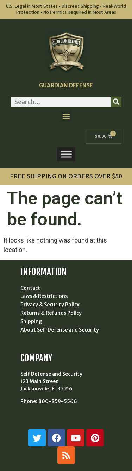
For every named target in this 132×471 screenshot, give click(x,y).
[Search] (116, 102)
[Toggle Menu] (66, 154)
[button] (66, 116)
